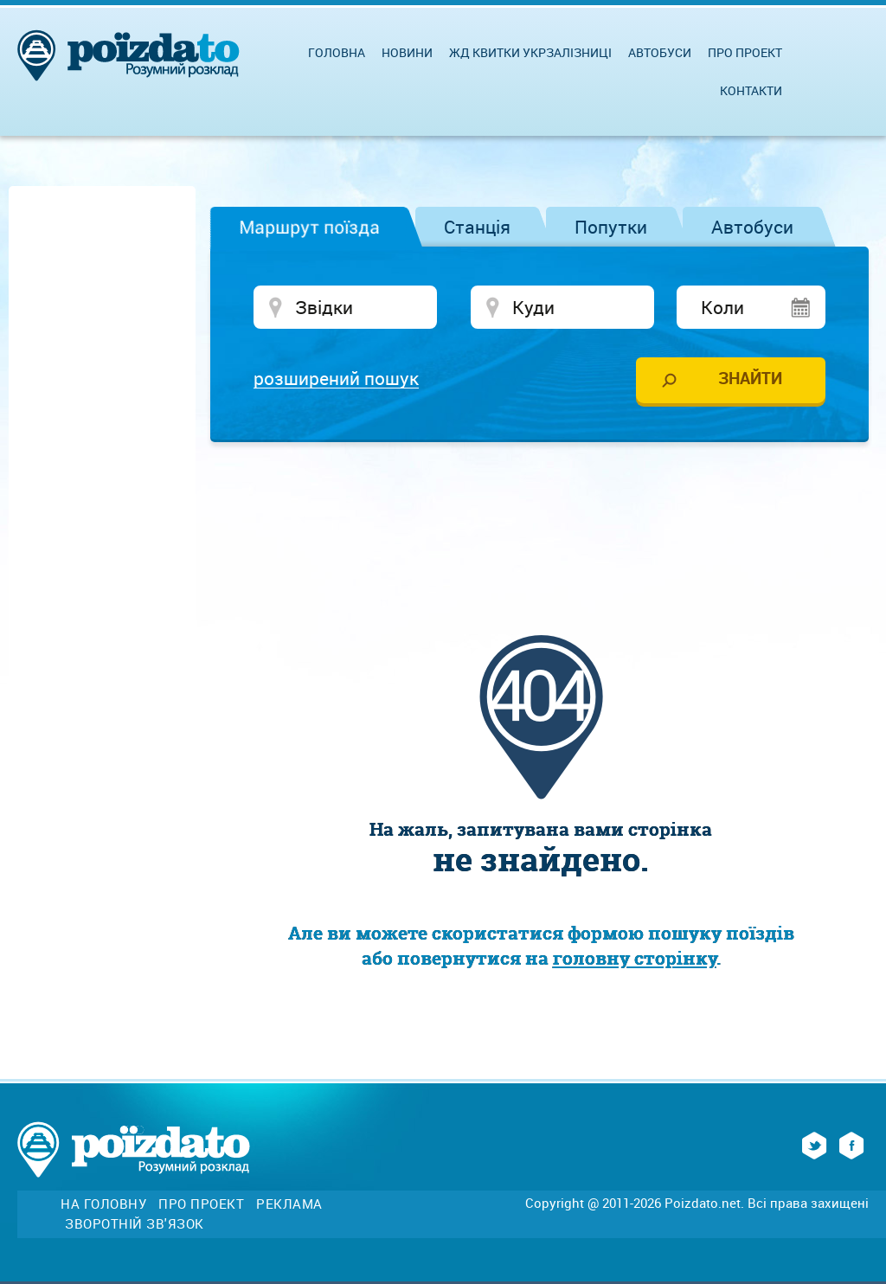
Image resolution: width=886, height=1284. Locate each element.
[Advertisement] (541, 507)
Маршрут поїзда (309, 227)
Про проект (745, 52)
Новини (407, 52)
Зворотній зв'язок (134, 1224)
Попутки (611, 227)
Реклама (289, 1204)
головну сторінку (634, 958)
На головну (103, 1204)
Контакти (751, 90)
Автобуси (752, 227)
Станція (477, 227)
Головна (336, 52)
